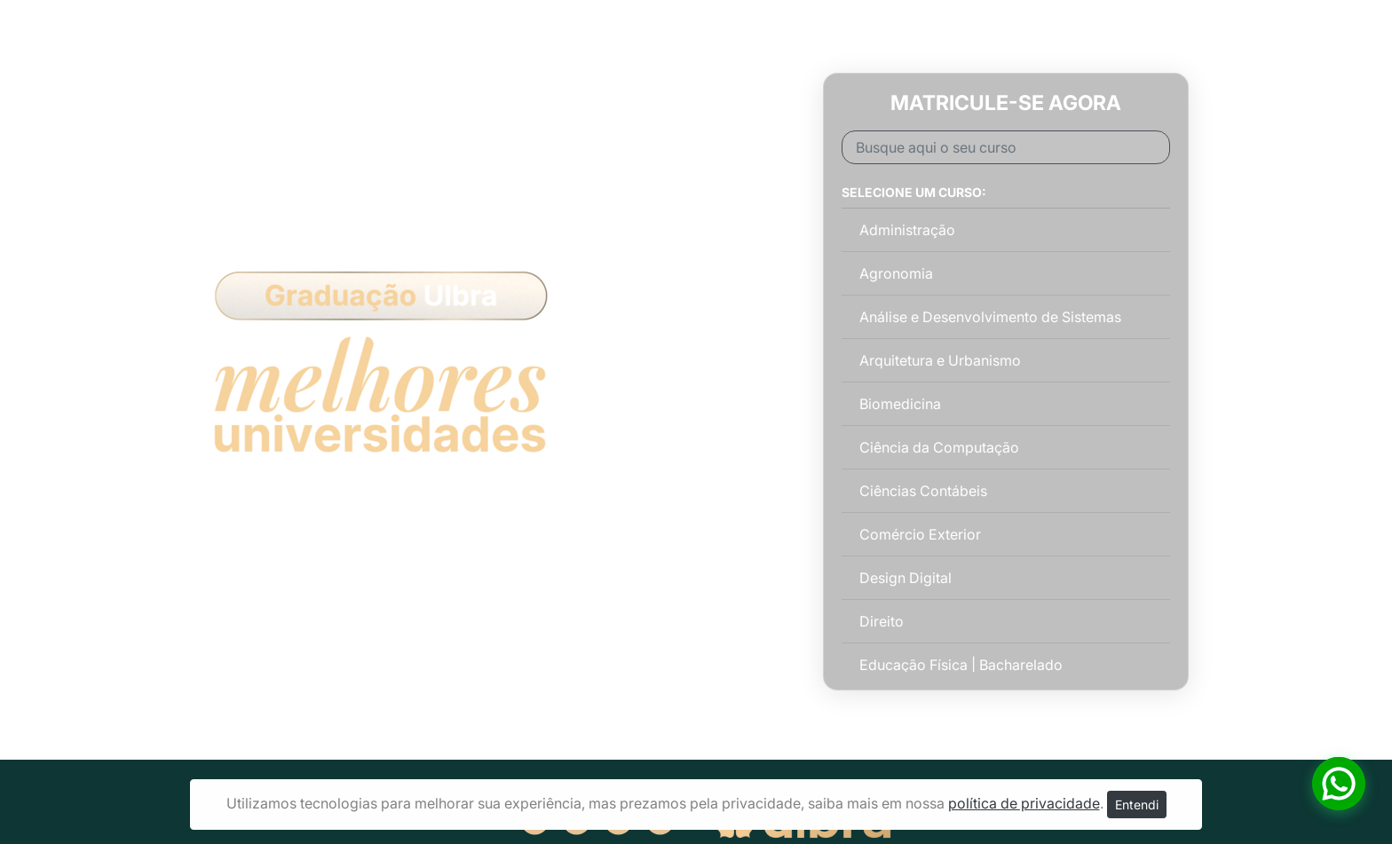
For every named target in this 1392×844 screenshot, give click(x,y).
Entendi (1137, 804)
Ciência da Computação (939, 447)
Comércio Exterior (920, 534)
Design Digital (905, 578)
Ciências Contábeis (923, 491)
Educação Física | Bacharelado (961, 665)
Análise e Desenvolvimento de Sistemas (990, 317)
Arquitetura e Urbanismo (940, 360)
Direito (881, 621)
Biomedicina (900, 404)
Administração (907, 230)
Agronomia (896, 273)
